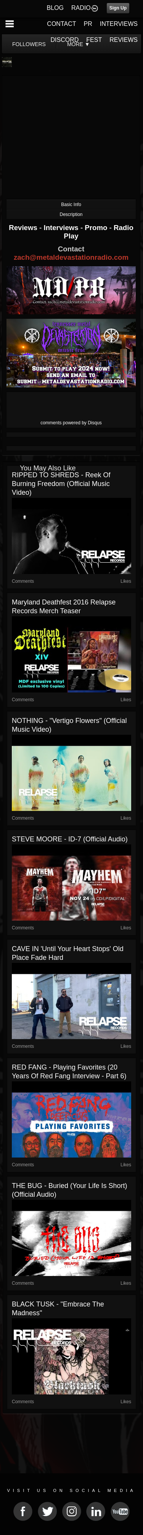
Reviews (24, 228)
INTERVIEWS (119, 24)
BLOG (55, 8)
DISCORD (65, 40)
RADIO (81, 8)
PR (88, 24)
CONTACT (61, 24)
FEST (94, 40)
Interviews (61, 228)
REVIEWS (123, 40)
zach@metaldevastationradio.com (71, 257)
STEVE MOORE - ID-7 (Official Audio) (70, 839)
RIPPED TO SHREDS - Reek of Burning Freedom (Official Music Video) (61, 483)
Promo (97, 228)
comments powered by (71, 422)
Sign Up (118, 8)
